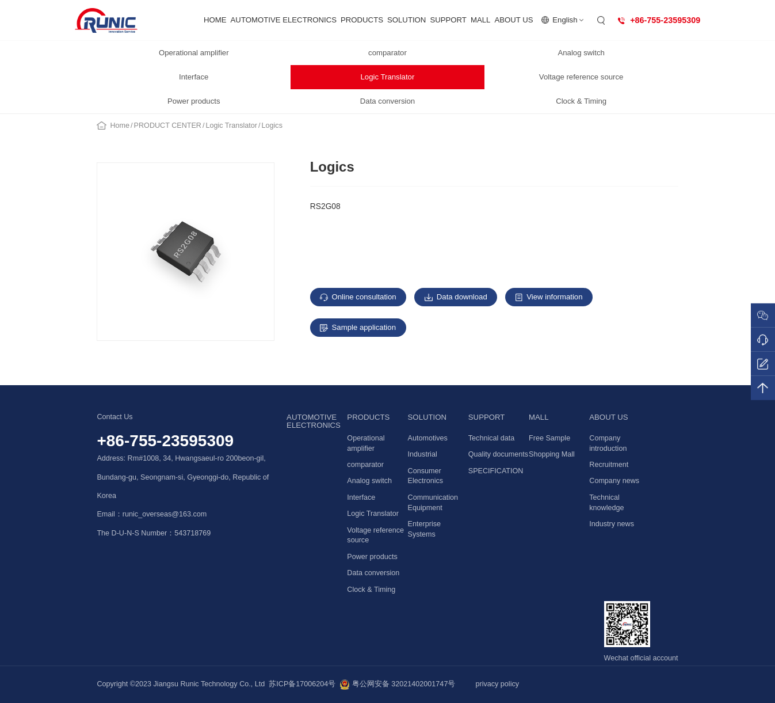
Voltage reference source (581, 77)
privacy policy (497, 684)
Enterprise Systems (424, 529)
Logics (272, 125)
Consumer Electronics (426, 476)
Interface (193, 77)
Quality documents (498, 454)
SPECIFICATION (496, 471)
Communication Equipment (433, 502)
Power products (193, 101)
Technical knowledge (606, 502)
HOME (215, 20)
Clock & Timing (581, 101)
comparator (387, 52)
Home (120, 125)
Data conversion (387, 101)
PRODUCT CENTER (167, 125)
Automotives (428, 438)
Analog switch (581, 52)
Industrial (422, 454)
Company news (614, 481)
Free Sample (549, 438)
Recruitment (608, 465)
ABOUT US (513, 20)
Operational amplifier (194, 52)
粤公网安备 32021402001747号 (397, 684)
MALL (480, 20)
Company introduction (608, 443)
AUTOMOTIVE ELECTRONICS (284, 20)
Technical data (491, 438)
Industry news (611, 524)
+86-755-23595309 (165, 441)
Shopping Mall (552, 454)
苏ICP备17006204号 (302, 684)
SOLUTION (406, 20)
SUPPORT (448, 20)
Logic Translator (388, 77)
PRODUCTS (362, 20)
